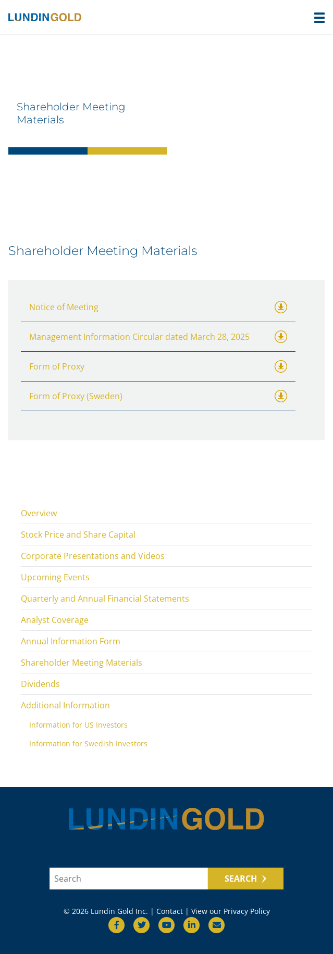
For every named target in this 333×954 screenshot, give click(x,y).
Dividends (40, 684)
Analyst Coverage (55, 620)
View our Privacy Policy (230, 911)
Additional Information (65, 705)
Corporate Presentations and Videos (93, 556)
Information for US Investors (78, 725)
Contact (169, 911)
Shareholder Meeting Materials (81, 662)
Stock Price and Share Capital (78, 534)
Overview (39, 513)
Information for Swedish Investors (88, 743)
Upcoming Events (55, 577)
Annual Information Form (70, 641)
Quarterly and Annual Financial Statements (105, 598)
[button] (319, 17)
